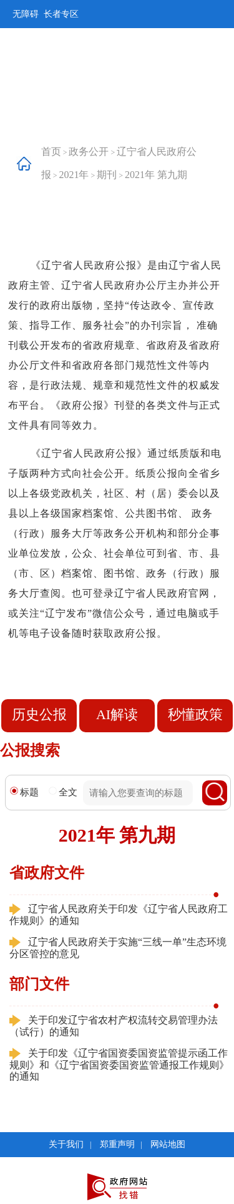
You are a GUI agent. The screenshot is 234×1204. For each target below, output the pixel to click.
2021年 (74, 174)
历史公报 (39, 714)
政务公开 (89, 151)
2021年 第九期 (156, 174)
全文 (63, 792)
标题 (24, 792)
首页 (51, 151)
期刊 (107, 174)
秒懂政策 (195, 714)
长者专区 (61, 14)
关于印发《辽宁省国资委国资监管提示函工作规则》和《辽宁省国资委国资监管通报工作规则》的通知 (119, 1065)
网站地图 (167, 1144)
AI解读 (117, 714)
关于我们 (66, 1144)
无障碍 (25, 14)
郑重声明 (117, 1144)
